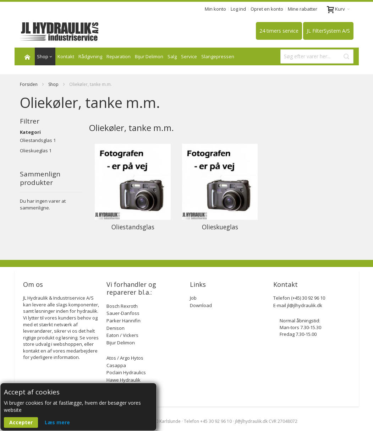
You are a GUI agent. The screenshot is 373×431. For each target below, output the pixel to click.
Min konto (215, 9)
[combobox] (316, 56)
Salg (172, 56)
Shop (54, 84)
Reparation (118, 56)
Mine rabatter (302, 9)
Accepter (21, 422)
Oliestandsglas (36, 140)
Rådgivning (90, 56)
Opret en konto (267, 9)
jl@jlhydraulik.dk (304, 305)
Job (193, 298)
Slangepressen (217, 56)
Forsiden (29, 84)
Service (189, 56)
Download (201, 305)
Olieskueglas (34, 150)
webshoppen (67, 344)
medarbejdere (82, 351)
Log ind (238, 9)
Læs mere (57, 422)
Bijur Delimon (149, 56)
